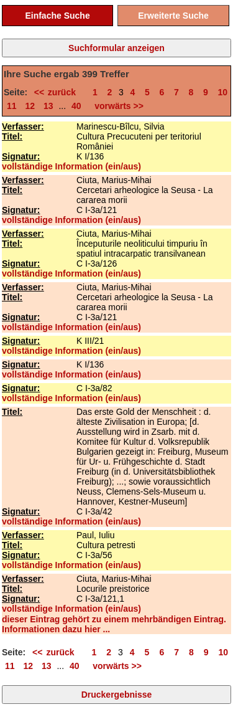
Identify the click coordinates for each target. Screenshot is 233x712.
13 (48, 106)
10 (223, 92)
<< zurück (58, 92)
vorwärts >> (116, 106)
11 (12, 106)
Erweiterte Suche (173, 16)
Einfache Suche (57, 16)
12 (30, 106)
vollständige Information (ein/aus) (71, 166)
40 (76, 106)
